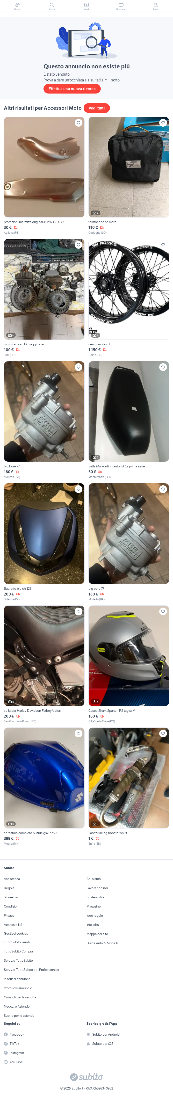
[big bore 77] (44, 420)
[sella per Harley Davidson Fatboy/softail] (44, 664)
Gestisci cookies (16, 933)
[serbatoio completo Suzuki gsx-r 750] (44, 786)
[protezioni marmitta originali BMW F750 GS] (44, 176)
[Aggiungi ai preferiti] (78, 123)
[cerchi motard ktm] (128, 298)
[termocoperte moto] (128, 176)
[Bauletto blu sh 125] (44, 542)
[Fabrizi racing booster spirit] (128, 786)
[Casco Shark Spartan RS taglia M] (128, 664)
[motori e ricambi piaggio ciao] (44, 298)
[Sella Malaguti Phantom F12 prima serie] (128, 420)
